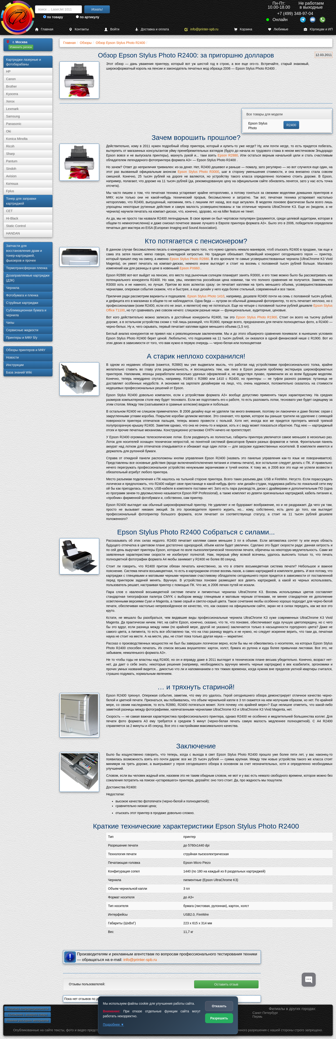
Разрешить (219, 1018)
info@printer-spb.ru (201, 29)
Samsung (13, 116)
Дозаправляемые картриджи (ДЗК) (27, 278)
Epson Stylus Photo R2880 (189, 259)
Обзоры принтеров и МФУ (25, 350)
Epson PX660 (190, 268)
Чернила (12, 288)
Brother (11, 86)
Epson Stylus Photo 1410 (205, 296)
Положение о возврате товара (27, 1014)
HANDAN (13, 233)
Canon (11, 79)
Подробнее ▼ (113, 1024)
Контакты (79, 29)
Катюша (12, 183)
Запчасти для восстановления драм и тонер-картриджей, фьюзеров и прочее (24, 253)
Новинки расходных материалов (28, 1020)
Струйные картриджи (22, 303)
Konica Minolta (17, 139)
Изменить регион (21, 47)
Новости (12, 357)
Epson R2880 (228, 155)
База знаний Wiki (19, 372)
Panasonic (13, 124)
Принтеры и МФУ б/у (21, 337)
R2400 (291, 125)
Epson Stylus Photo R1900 (256, 317)
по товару (53, 17)
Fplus (10, 191)
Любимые (278, 29)
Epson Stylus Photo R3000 (198, 172)
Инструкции (15, 365)
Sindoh (11, 169)
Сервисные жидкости (22, 330)
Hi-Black (12, 218)
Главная (44, 29)
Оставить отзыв (226, 984)
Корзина (243, 29)
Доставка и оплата (152, 29)
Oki (8, 131)
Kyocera (12, 94)
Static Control (16, 226)
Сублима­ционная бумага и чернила (26, 312)
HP (8, 71)
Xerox (10, 101)
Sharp (10, 154)
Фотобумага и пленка (22, 295)
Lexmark (12, 109)
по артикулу (87, 17)
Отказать (219, 1006)
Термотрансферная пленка (26, 268)
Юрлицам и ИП (318, 29)
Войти (111, 29)
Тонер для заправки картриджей (21, 201)
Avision (11, 176)
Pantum (11, 161)
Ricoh (10, 146)
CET (9, 211)
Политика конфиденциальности (27, 1009)
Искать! (97, 9)
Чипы (10, 322)
